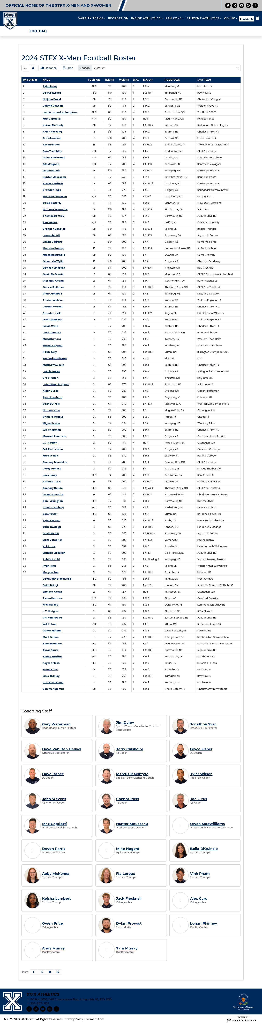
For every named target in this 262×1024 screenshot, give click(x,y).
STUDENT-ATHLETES (202, 18)
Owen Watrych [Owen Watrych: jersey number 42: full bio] (52, 319)
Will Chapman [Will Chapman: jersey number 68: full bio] (52, 429)
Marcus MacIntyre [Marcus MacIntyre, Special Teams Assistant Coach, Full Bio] (132, 774)
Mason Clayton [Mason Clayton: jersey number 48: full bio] (52, 345)
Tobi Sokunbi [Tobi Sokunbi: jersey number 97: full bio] (51, 559)
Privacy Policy (74, 1019)
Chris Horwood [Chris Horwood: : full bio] (52, 617)
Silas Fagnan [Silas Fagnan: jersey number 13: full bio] (51, 164)
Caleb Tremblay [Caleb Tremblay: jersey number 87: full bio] (53, 507)
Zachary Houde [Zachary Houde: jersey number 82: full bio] (53, 488)
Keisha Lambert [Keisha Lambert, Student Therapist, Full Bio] (56, 898)
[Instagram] (248, 5)
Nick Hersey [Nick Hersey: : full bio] (50, 604)
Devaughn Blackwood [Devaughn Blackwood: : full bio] (57, 578)
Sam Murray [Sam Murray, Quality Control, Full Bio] (127, 948)
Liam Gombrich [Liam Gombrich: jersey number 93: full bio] (53, 540)
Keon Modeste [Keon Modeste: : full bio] (52, 643)
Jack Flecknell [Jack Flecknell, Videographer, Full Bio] (129, 898)
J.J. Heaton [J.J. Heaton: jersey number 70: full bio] (50, 442)
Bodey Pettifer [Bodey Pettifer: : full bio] (52, 656)
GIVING (229, 18)
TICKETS (246, 18)
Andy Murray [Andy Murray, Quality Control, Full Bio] (53, 948)
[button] (92, 18)
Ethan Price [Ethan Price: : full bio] (50, 669)
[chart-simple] (255, 5)
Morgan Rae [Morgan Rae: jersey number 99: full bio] (50, 572)
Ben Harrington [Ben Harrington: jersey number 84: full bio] (53, 501)
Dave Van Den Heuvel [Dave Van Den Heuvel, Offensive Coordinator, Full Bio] (61, 749)
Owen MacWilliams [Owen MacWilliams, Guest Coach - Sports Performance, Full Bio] (207, 824)
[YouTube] (241, 5)
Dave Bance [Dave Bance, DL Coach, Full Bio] (53, 774)
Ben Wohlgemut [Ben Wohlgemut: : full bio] (53, 689)
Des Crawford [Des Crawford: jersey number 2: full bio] (52, 92)
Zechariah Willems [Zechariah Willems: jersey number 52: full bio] (55, 358)
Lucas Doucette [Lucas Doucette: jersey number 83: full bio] (53, 494)
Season (85, 68)
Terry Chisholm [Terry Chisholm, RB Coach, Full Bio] (129, 749)
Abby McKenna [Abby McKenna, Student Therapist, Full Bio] (55, 874)
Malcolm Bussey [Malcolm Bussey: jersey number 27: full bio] (53, 248)
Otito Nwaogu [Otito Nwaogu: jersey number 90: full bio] (52, 527)
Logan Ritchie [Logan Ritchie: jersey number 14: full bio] (51, 170)
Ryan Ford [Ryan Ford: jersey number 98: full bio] (49, 566)
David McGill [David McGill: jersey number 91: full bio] (51, 533)
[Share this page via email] (50, 972)
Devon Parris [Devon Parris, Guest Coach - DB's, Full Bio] (53, 849)
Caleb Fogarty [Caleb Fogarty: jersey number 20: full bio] (52, 203)
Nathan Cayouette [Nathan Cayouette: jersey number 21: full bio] (55, 209)
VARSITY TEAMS (90, 18)
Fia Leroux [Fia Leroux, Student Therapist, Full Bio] (125, 874)
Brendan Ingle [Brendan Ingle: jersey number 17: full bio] (52, 190)
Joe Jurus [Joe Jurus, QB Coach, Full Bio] (198, 799)
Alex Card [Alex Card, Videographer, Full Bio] (198, 898)
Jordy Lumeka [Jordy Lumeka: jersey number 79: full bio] (52, 468)
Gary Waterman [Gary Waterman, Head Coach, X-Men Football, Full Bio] (56, 724)
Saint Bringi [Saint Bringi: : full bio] (50, 585)
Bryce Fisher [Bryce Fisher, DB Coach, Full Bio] (201, 749)
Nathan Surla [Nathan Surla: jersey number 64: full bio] (51, 410)
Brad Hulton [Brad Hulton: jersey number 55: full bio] (50, 378)
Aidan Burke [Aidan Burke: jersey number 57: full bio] (51, 391)
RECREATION (118, 18)
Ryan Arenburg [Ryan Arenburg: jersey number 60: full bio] (52, 397)
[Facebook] (228, 5)
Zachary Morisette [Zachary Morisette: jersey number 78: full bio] (55, 462)
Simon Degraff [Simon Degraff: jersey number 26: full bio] (52, 242)
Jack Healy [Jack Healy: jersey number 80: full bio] (50, 475)
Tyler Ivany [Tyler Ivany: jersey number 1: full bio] (50, 86)
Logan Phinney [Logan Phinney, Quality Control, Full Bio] (203, 923)
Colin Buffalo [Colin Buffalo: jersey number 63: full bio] (51, 404)
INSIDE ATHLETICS (146, 18)
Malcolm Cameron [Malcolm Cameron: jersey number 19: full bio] (55, 196)
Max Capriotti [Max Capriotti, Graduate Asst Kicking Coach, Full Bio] (54, 824)
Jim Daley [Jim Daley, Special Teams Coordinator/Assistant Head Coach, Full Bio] (125, 722)
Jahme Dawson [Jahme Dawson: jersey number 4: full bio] (53, 105)
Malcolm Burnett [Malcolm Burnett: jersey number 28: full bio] (54, 254)
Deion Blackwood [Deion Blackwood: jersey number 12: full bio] (54, 157)
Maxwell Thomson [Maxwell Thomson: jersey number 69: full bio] (54, 436)
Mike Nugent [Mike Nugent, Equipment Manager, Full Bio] (127, 849)
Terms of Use (94, 1019)
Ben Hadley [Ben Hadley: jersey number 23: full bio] (50, 222)
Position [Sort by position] (94, 80)
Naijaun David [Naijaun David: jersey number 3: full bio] (52, 99)
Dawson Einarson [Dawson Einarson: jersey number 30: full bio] (54, 267)
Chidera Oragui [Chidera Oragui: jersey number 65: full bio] (53, 416)
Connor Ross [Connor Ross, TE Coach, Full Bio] (127, 799)
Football (38, 31)
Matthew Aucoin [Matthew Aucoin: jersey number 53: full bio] (53, 365)
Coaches (49, 68)
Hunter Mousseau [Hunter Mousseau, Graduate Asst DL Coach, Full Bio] (132, 824)
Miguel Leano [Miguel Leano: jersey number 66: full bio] (51, 423)
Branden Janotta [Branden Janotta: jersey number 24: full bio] (54, 229)
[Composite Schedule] (257, 18)
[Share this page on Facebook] (34, 972)
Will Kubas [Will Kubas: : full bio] (49, 624)
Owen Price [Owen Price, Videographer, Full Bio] (52, 923)
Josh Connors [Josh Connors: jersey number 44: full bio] (52, 332)
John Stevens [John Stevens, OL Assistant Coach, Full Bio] (54, 799)
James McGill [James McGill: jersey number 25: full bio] (51, 235)
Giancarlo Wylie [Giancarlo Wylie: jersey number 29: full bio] (53, 261)
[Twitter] (234, 5)
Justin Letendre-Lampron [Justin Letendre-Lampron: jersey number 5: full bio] (60, 112)
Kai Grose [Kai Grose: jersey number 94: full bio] (49, 546)
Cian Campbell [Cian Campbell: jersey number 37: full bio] (52, 293)
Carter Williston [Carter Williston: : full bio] (53, 682)
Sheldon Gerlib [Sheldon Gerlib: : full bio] (52, 591)
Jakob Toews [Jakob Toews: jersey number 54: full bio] (51, 371)
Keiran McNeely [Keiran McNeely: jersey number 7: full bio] (53, 125)
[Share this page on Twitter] (42, 972)
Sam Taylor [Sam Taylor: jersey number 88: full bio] (50, 514)
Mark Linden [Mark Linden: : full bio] (51, 637)
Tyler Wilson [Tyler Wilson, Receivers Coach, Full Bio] (201, 774)
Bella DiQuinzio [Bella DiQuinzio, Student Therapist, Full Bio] (204, 849)
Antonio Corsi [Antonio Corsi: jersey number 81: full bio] (52, 481)
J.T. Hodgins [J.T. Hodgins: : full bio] (50, 611)
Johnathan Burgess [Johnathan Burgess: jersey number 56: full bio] (56, 384)
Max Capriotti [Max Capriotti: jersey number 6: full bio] (52, 118)
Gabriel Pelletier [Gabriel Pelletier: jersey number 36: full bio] (53, 287)
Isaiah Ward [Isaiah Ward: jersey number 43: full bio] (50, 326)
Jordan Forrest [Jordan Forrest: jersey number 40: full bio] (53, 306)
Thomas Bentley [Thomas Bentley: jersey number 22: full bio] (53, 216)
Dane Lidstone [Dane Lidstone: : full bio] (52, 630)
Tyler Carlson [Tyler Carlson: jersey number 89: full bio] (51, 520)
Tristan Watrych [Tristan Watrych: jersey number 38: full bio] (53, 300)
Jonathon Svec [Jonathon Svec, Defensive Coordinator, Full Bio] (203, 724)
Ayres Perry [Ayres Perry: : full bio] (50, 650)
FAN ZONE (174, 18)
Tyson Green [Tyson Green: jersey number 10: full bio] (51, 144)
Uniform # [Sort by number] (30, 80)
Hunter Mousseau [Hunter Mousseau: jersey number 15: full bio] (54, 177)
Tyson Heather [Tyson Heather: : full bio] (52, 598)
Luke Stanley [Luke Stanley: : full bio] (51, 676)
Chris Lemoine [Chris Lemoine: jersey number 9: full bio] (52, 138)
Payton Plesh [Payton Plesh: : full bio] (51, 663)
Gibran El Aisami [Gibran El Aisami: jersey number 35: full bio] (53, 280)
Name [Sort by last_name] (46, 80)
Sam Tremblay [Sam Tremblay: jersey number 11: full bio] (52, 151)
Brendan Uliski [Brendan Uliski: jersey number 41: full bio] (52, 313)
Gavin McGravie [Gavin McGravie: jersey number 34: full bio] (53, 274)
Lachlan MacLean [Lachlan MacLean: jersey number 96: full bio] (54, 553)
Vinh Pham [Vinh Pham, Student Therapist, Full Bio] (200, 874)
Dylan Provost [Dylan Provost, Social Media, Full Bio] (129, 923)
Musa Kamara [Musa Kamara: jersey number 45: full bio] (52, 339)
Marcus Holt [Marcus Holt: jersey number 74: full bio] (50, 455)
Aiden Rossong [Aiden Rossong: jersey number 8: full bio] (52, 131)
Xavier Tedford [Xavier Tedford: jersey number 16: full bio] (53, 183)
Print (67, 68)
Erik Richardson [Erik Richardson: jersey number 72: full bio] (53, 449)
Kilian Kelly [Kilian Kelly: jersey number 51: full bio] (50, 352)
